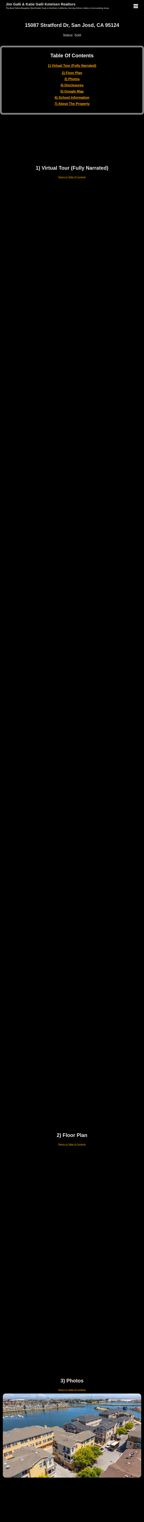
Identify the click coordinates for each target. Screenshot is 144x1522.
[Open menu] (135, 6)
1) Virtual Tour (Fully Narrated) (72, 65)
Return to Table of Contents (72, 177)
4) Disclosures (72, 85)
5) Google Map (72, 91)
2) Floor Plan (72, 73)
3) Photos (72, 79)
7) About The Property (72, 104)
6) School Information (72, 97)
